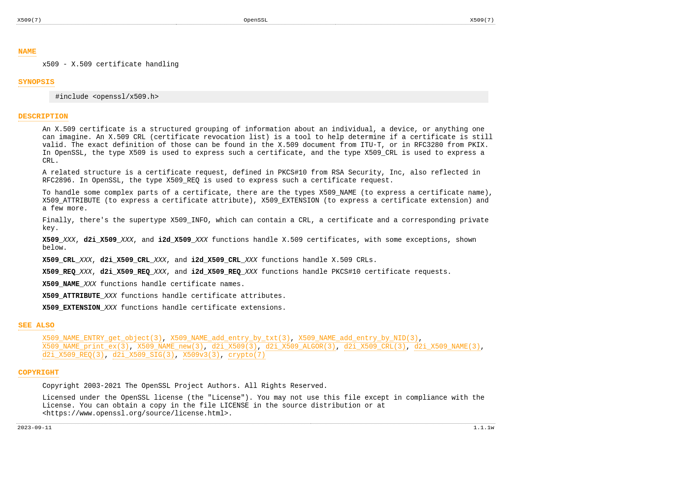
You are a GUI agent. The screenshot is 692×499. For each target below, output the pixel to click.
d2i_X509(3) (234, 387)
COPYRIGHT (38, 416)
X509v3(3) (201, 397)
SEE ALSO (36, 363)
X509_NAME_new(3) (170, 387)
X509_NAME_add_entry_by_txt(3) (231, 377)
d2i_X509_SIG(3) (144, 397)
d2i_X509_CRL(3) (375, 387)
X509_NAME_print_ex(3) (85, 387)
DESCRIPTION (43, 125)
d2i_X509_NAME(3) (447, 387)
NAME (27, 54)
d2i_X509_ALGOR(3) (301, 387)
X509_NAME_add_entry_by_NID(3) (359, 377)
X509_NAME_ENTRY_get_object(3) (102, 377)
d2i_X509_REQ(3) (73, 397)
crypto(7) (247, 397)
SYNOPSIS (36, 88)
